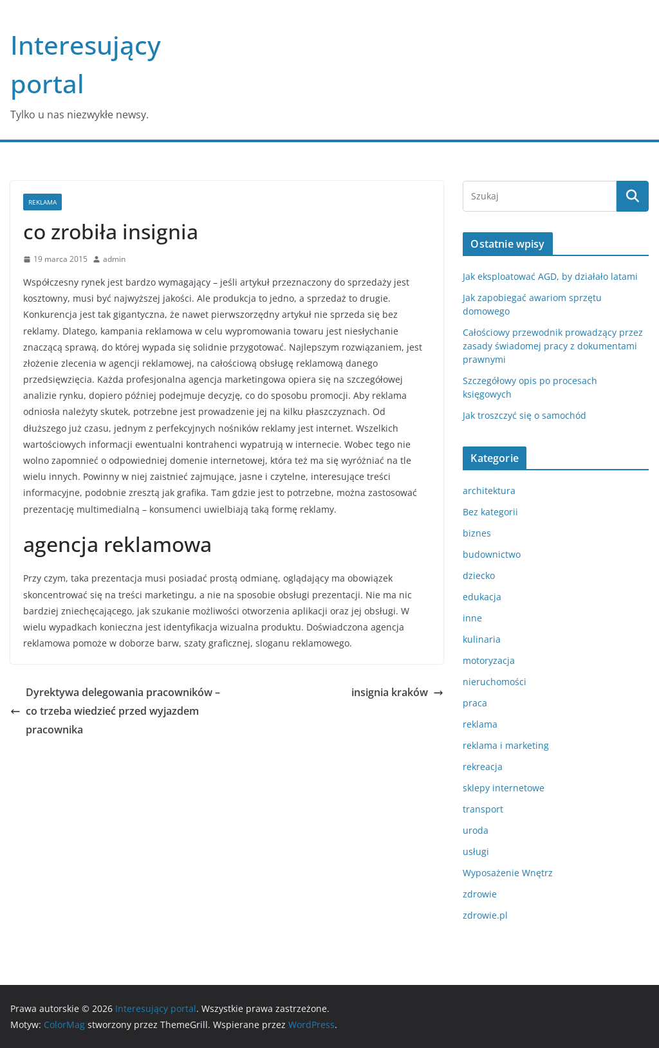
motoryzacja (489, 660)
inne (472, 618)
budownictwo (492, 554)
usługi (476, 851)
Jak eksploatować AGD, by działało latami (550, 276)
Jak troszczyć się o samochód (524, 415)
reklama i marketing (506, 745)
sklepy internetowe (503, 788)
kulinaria (482, 639)
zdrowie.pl (485, 915)
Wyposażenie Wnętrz (508, 873)
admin (114, 258)
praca (475, 703)
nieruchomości (494, 682)
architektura (489, 490)
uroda (475, 830)
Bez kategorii (490, 512)
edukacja (482, 597)
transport (483, 809)
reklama (42, 202)
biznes (477, 533)
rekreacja (483, 766)
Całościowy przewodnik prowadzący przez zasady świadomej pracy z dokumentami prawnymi (553, 345)
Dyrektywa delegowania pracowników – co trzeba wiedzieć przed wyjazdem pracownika (115, 711)
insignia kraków (397, 692)
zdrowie (480, 894)
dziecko (479, 575)
